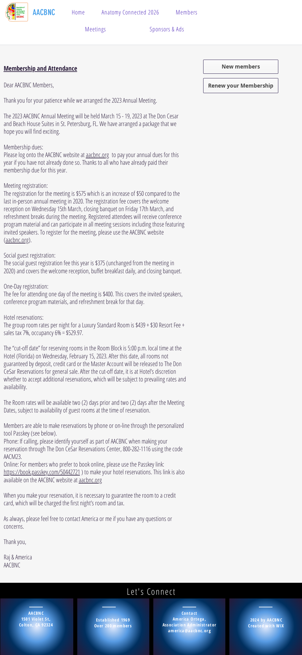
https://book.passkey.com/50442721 (42, 472)
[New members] (240, 67)
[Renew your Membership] (240, 85)
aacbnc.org (97, 154)
